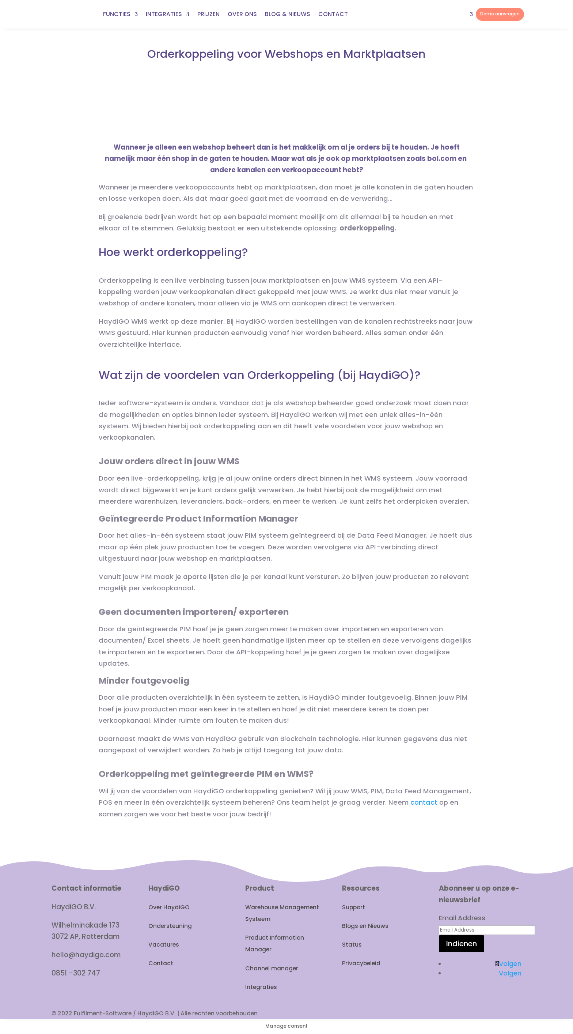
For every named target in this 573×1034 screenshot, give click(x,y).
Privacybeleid (361, 963)
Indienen (461, 944)
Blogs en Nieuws (365, 926)
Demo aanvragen (500, 14)
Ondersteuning (170, 926)
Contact (160, 963)
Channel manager (271, 968)
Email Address (462, 917)
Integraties (261, 987)
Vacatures (163, 944)
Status (352, 944)
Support (353, 907)
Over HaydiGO (169, 907)
